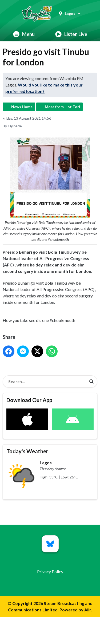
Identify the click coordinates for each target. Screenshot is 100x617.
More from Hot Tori (62, 106)
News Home (22, 106)
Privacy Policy (50, 571)
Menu (24, 34)
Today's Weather (27, 451)
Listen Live (71, 34)
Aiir (87, 609)
